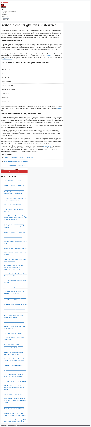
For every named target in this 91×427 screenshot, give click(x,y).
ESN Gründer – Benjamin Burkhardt (14, 322)
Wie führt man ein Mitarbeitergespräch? (14, 165)
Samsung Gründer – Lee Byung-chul (14, 185)
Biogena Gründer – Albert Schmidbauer (15, 370)
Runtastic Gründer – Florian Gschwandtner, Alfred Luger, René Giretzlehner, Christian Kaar (13, 346)
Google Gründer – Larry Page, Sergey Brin (15, 304)
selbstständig (59, 108)
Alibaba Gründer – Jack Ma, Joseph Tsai (14, 232)
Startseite (6, 9)
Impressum (17, 425)
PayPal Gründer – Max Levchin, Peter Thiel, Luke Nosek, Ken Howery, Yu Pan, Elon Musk (15, 225)
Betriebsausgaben (48, 146)
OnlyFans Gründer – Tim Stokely (13, 333)
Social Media (6, 19)
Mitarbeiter (6, 18)
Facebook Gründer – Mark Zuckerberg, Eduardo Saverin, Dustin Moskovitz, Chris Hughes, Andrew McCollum (15, 217)
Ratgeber (5, 16)
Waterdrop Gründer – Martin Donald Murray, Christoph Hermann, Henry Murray (14, 387)
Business (5, 13)
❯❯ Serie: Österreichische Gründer (14, 171)
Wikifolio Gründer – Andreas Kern (13, 394)
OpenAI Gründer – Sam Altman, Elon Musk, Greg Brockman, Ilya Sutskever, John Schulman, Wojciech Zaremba (14, 191)
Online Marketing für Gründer (12, 180)
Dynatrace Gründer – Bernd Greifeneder (15, 381)
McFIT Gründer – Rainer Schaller (13, 237)
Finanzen (5, 14)
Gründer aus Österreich (9, 11)
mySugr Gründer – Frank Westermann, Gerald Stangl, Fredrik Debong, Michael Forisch (15, 400)
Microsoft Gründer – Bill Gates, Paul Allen (15, 248)
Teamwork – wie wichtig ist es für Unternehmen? (16, 161)
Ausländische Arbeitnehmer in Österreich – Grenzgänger (18, 157)
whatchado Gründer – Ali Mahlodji (13, 365)
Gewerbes (49, 55)
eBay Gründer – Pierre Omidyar (12, 204)
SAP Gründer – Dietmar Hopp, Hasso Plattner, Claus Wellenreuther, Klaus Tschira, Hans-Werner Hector (14, 267)
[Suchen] (16, 169)
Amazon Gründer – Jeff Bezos (12, 287)
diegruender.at (4, 2)
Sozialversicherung (7, 59)
